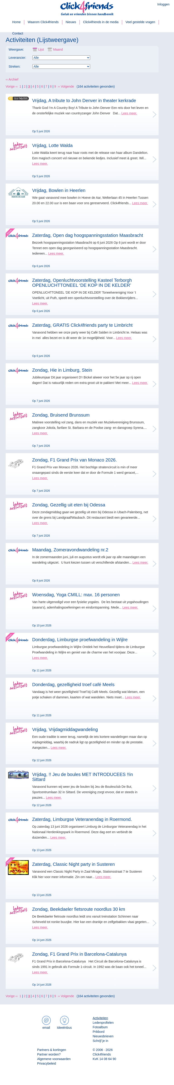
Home (16, 22)
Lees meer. (129, 113)
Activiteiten (100, 1018)
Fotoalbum (100, 1027)
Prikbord (98, 1031)
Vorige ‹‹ (12, 86)
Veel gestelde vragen (140, 22)
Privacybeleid (46, 1063)
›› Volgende (66, 86)
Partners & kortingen (51, 1050)
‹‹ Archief (12, 79)
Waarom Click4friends (43, 22)
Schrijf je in (100, 1041)
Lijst (38, 50)
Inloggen (163, 4)
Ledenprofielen (103, 1022)
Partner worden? (49, 1054)
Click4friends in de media (100, 22)
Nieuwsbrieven (103, 1036)
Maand (54, 50)
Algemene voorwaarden (54, 1059)
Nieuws (71, 22)
